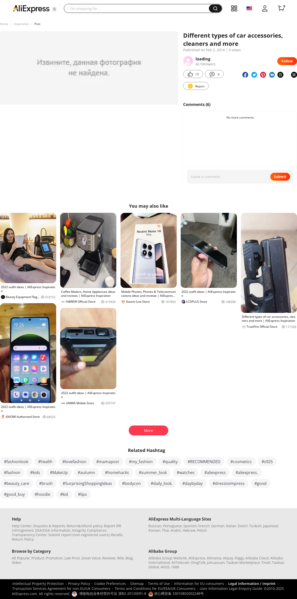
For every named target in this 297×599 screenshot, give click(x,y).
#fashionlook (16, 461)
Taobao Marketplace (243, 562)
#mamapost (107, 461)
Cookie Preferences (110, 583)
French (204, 526)
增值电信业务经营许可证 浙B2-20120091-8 (112, 593)
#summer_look (153, 472)
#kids (35, 472)
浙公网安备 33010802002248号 (176, 593)
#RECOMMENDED (204, 461)
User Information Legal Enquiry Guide (231, 588)
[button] (54, 9)
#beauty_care (16, 483)
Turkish (255, 526)
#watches (186, 472)
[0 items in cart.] (281, 8)
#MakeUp (59, 472)
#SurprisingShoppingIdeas (87, 483)
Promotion (54, 558)
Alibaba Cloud (257, 558)
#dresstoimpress (229, 483)
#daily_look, (162, 483)
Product (37, 558)
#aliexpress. (247, 472)
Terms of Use (159, 583)
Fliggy (239, 558)
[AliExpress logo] (31, 9)
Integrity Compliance (89, 530)
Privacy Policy (79, 583)
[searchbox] (138, 8)
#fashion (12, 472)
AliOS (165, 567)
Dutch (243, 526)
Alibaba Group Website (167, 558)
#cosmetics (241, 461)
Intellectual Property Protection (38, 583)
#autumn (86, 472)
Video (16, 562)
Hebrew (189, 530)
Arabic (176, 530)
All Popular (21, 558)
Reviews (109, 558)
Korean (154, 530)
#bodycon (131, 483)
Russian (155, 526)
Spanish (190, 526)
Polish (202, 530)
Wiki (120, 558)
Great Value (91, 558)
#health (45, 461)
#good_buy (14, 494)
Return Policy (23, 539)
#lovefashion (74, 461)
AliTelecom (181, 562)
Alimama (214, 558)
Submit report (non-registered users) (78, 534)
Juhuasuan (216, 562)
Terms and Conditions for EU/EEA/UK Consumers (155, 588)
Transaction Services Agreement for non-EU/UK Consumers (61, 588)
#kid (64, 494)
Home (4, 24)
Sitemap (137, 583)
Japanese (270, 526)
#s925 (267, 461)
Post (37, 24)
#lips (82, 494)
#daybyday (192, 483)
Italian (231, 526)
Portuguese (172, 526)
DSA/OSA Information (53, 530)
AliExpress (196, 558)
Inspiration (21, 24)
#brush (46, 483)
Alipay (228, 558)
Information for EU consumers (199, 583)
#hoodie (42, 494)
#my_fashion (141, 461)
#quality (170, 461)
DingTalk (198, 562)
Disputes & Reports (49, 526)
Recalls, (117, 534)
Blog (129, 558)
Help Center (22, 526)
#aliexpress (215, 472)
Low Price (72, 558)
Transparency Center (29, 534)
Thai (165, 530)
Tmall (266, 562)
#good (260, 483)
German (217, 526)
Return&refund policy (84, 526)
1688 (175, 567)
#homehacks (117, 472)
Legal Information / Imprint (251, 583)
